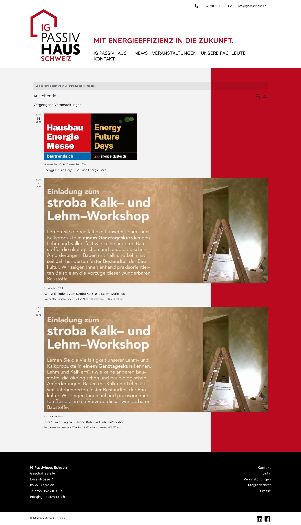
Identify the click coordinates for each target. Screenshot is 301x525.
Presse (265, 491)
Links (266, 473)
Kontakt (104, 59)
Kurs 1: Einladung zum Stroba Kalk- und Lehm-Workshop (84, 422)
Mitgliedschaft (259, 485)
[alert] (150, 86)
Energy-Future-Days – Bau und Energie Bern (75, 170)
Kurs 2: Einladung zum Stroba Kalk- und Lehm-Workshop (84, 294)
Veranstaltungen (174, 54)
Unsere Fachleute (223, 54)
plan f (63, 518)
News (141, 54)
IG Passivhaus (110, 54)
